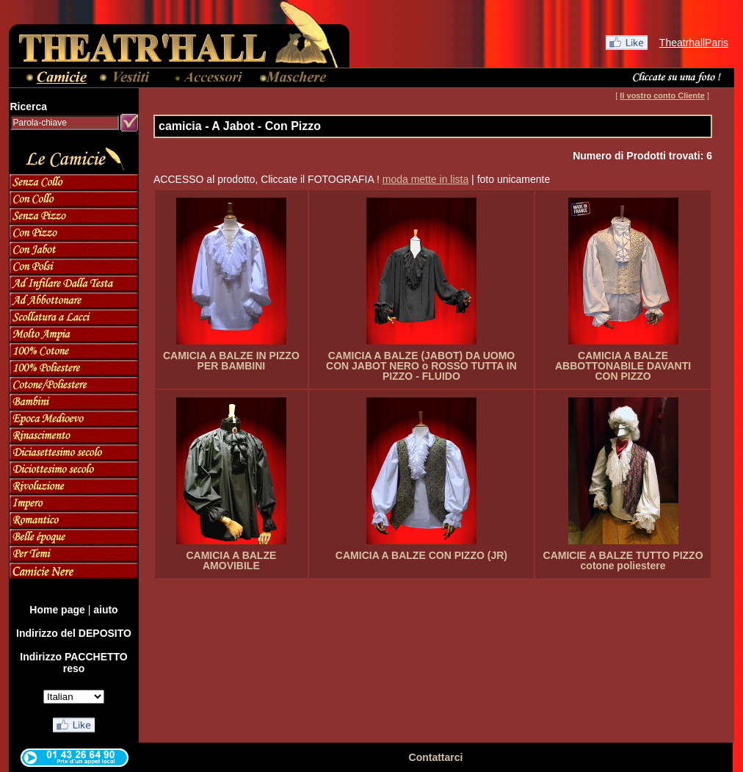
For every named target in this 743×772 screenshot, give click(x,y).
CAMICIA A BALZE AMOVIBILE (231, 560)
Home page (56, 610)
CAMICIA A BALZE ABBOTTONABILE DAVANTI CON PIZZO (623, 365)
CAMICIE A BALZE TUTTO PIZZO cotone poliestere (623, 560)
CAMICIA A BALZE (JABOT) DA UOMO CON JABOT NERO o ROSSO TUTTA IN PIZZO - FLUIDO (421, 365)
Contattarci (436, 757)
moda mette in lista (426, 179)
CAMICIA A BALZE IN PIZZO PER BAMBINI (231, 360)
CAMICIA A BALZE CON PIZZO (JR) (421, 555)
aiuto (105, 610)
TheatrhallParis (693, 42)
